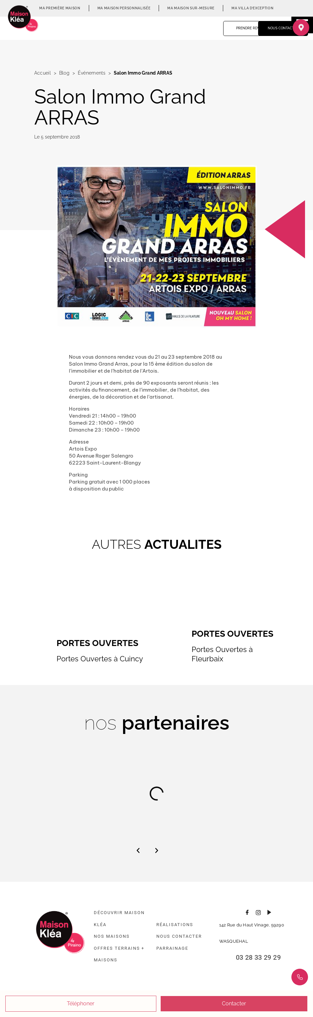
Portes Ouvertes (97, 643)
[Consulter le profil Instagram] (258, 911)
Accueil (42, 73)
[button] (138, 850)
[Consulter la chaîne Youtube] (269, 911)
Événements (91, 73)
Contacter (234, 1003)
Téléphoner (80, 1003)
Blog (64, 73)
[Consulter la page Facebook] (247, 911)
